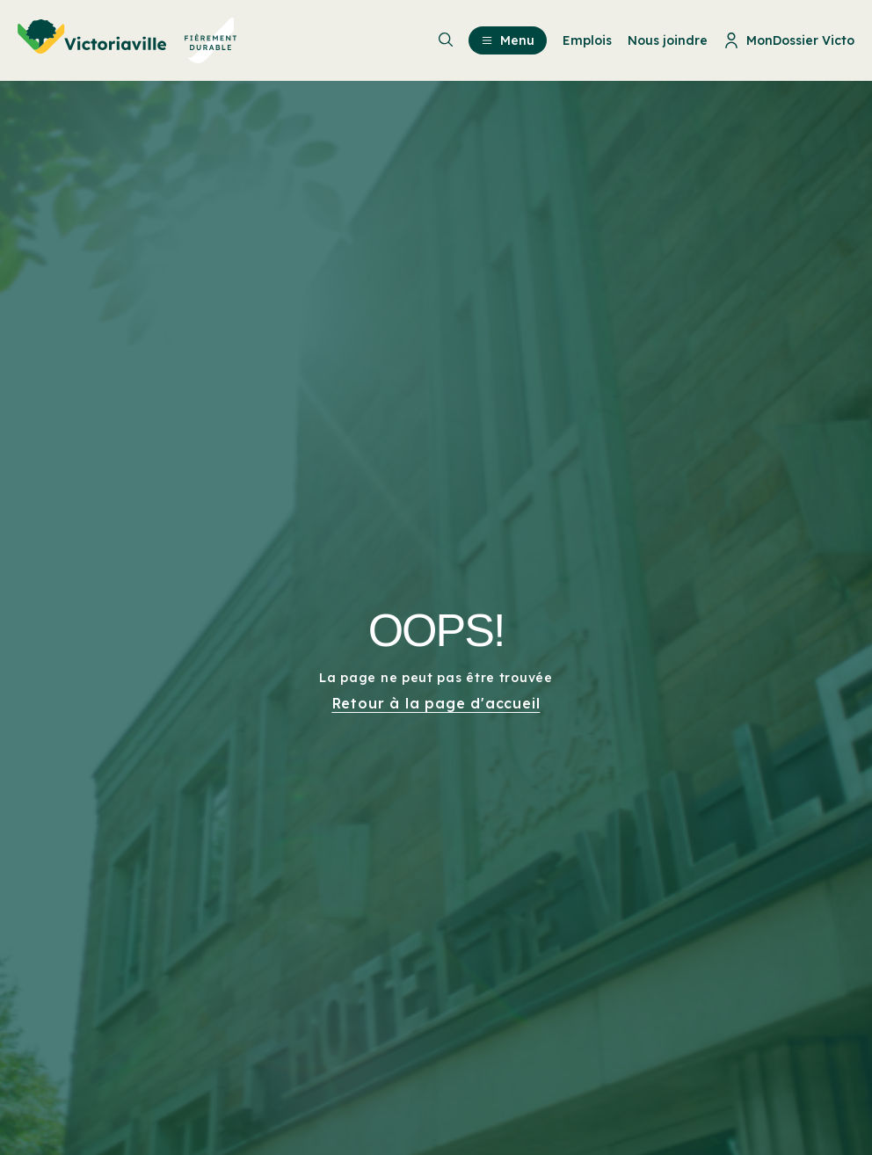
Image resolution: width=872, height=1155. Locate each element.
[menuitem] (127, 40)
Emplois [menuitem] (587, 40)
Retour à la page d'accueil (436, 703)
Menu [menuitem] (507, 40)
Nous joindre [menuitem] (668, 40)
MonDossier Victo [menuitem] (788, 40)
